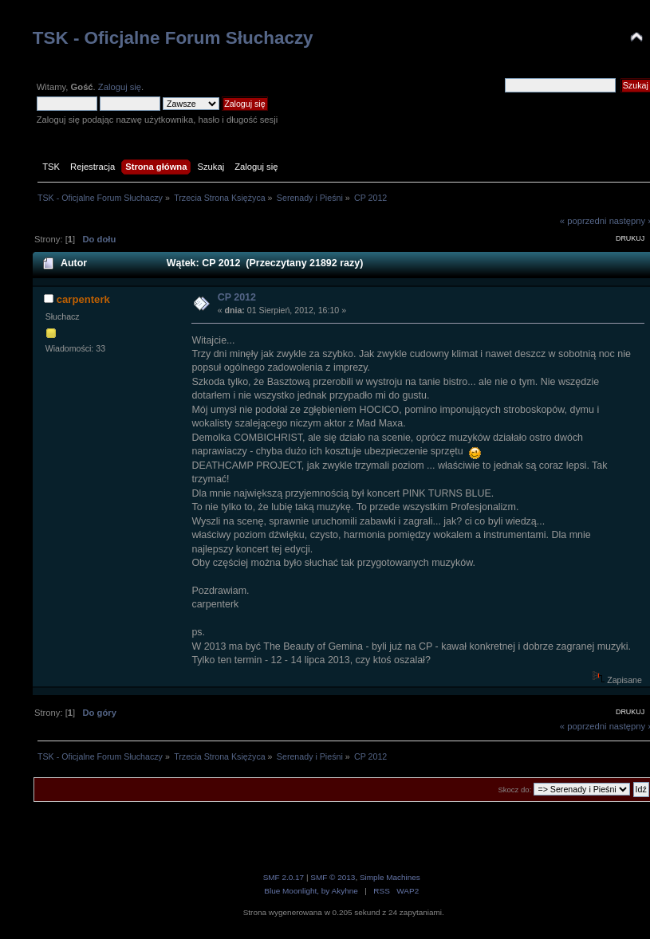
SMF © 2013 (332, 877)
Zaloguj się (119, 87)
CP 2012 (237, 297)
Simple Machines (390, 877)
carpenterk (83, 299)
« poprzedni (583, 221)
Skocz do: (514, 789)
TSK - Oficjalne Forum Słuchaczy (173, 38)
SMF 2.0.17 (284, 877)
